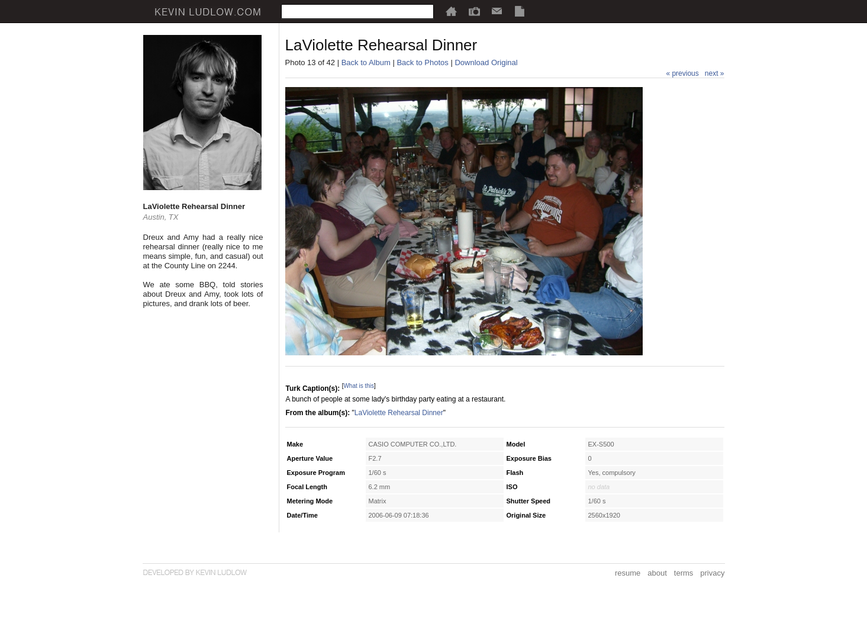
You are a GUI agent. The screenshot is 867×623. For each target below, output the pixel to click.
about (657, 573)
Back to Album (366, 62)
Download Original (486, 62)
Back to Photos (422, 62)
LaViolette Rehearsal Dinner (398, 413)
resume (627, 573)
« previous (682, 73)
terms (684, 573)
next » (714, 73)
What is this (358, 386)
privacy (712, 573)
